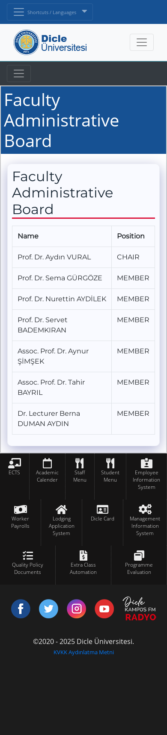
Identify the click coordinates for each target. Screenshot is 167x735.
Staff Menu (79, 476)
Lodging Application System (62, 526)
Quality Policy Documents (27, 568)
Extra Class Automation (83, 568)
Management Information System (145, 526)
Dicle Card (102, 518)
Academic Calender (47, 476)
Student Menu (110, 476)
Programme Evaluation (139, 568)
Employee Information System (146, 480)
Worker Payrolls (20, 522)
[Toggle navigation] (19, 73)
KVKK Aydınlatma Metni (84, 652)
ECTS (14, 472)
